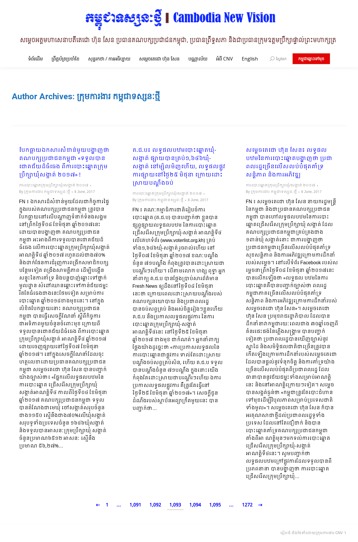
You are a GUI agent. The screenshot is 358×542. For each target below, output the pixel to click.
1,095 (215, 505)
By (44, 192)
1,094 (195, 505)
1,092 (155, 505)
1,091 (135, 505)
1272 (247, 505)
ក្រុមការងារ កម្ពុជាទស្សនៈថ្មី (118, 96)
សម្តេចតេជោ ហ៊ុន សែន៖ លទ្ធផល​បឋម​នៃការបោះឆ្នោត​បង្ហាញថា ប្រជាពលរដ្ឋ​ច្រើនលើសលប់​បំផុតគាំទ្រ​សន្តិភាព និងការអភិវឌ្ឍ (289, 163)
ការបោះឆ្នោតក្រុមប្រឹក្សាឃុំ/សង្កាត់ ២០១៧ (53, 185)
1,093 (175, 505)
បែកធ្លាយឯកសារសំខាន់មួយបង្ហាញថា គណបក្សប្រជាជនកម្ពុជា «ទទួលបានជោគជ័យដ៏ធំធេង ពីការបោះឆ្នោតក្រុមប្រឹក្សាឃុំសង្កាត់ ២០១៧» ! (64, 163)
